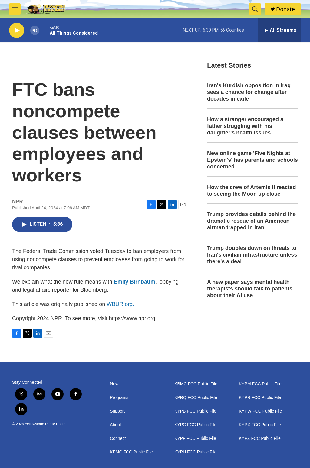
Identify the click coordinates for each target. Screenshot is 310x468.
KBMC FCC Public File (195, 384)
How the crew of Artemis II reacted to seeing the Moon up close (251, 190)
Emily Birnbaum (134, 282)
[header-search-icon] (255, 9)
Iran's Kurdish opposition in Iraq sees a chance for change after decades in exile (249, 92)
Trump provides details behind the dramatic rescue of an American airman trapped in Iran (251, 221)
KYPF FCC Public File (195, 438)
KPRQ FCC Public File (195, 397)
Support (117, 411)
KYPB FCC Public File (195, 411)
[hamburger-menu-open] (15, 9)
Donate (285, 9)
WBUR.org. (120, 304)
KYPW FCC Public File (260, 411)
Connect (118, 438)
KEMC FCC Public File (131, 452)
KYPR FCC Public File (260, 397)
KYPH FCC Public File (195, 452)
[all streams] (279, 30)
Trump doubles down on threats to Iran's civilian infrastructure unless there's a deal (252, 254)
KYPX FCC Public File (260, 425)
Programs (119, 397)
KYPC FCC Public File (195, 425)
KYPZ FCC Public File (260, 438)
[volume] (35, 30)
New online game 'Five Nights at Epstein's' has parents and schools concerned (252, 160)
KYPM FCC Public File (260, 384)
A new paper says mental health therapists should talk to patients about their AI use (249, 288)
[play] (16, 30)
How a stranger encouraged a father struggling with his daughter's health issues (245, 126)
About (115, 425)
